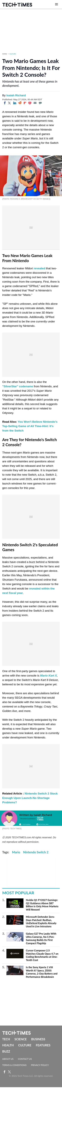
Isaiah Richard (16, 95)
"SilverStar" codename (17, 386)
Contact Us (25, 1059)
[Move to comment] (40, 103)
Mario (16, 852)
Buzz (6, 1051)
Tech (6, 1039)
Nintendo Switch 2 (35, 852)
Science (20, 1039)
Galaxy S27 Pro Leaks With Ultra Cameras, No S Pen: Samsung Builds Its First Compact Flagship (41, 938)
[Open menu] (56, 4)
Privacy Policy (40, 1065)
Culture (12, 54)
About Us (7, 1059)
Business (38, 1039)
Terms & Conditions (14, 1065)
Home (4, 54)
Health (8, 1045)
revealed (39, 268)
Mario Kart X (48, 675)
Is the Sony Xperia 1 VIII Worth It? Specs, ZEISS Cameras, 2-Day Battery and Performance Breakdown (41, 972)
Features (43, 1045)
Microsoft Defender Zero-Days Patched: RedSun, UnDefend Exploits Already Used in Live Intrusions (41, 921)
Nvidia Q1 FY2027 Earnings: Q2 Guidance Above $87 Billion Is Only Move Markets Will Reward (42, 904)
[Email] (35, 103)
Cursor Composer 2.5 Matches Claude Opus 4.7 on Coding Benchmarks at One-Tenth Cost (42, 955)
